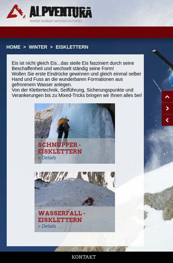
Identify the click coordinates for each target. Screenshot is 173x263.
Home (13, 47)
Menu (157, 32)
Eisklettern (72, 47)
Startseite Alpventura (49, 13)
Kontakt (84, 257)
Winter (38, 47)
